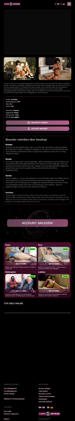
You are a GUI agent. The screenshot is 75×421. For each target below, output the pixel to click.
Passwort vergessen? (11, 413)
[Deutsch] (62, 4)
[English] (57, 4)
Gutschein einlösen (45, 401)
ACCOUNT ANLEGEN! (37, 223)
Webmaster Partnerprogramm (14, 398)
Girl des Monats (9, 393)
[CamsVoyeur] (12, 4)
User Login (7, 411)
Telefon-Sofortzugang (47, 396)
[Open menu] (69, 4)
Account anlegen (44, 388)
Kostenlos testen (45, 393)
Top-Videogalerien (10, 388)
